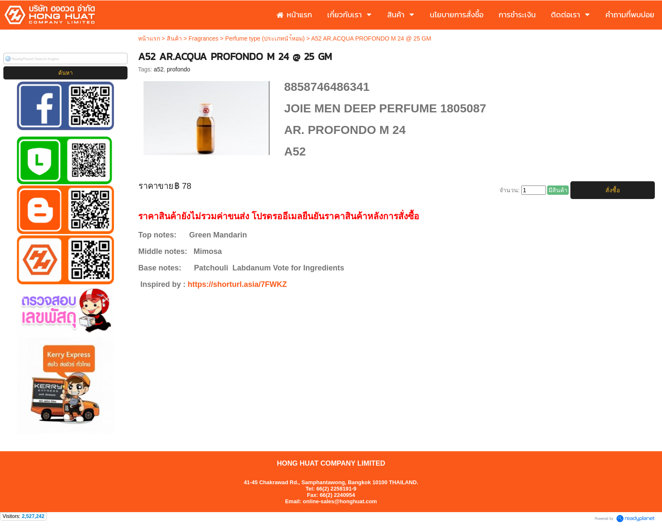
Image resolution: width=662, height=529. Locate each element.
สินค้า (174, 38)
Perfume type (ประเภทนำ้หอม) (264, 38)
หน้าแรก (149, 38)
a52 (158, 69)
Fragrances (204, 38)
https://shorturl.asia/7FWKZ (237, 284)
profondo (178, 69)
